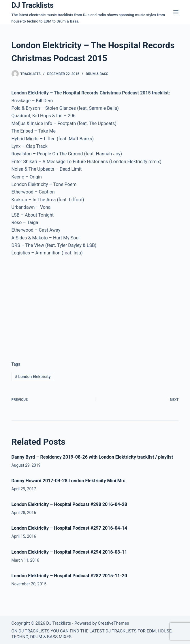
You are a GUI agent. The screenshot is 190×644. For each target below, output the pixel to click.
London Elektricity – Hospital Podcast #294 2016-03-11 (69, 552)
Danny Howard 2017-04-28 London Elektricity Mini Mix (68, 480)
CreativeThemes (113, 623)
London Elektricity (32, 376)
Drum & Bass (97, 74)
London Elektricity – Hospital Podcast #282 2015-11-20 (69, 575)
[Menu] (175, 12)
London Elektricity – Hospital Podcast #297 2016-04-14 (69, 528)
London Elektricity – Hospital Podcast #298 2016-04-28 (69, 504)
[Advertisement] (60, 304)
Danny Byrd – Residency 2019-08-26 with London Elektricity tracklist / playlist (92, 457)
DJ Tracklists (33, 5)
